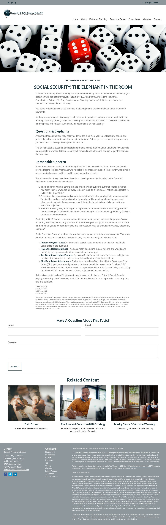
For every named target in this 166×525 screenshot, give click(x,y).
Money (48, 466)
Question (12, 342)
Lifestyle (48, 468)
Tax (46, 463)
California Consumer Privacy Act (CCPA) (140, 466)
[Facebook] (15, 2)
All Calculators (51, 476)
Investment (50, 455)
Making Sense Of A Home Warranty (134, 424)
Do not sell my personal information (124, 468)
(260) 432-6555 (150, 2)
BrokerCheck (119, 448)
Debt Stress (31, 424)
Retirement (50, 452)
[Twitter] (9, 2)
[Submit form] (15, 367)
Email (88, 325)
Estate (48, 457)
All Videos (49, 474)
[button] (84, 15)
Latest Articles (51, 471)
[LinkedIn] (12, 2)
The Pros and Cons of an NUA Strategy (83, 424)
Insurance (49, 460)
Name (11, 325)
